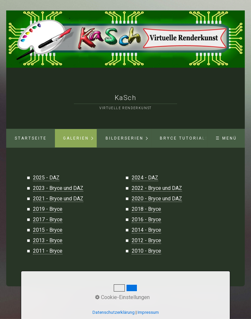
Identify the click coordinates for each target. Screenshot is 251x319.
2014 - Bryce (146, 230)
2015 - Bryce (47, 230)
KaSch (126, 98)
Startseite (31, 138)
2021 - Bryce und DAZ (58, 198)
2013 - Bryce (47, 240)
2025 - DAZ (46, 178)
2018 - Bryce (146, 209)
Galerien (76, 138)
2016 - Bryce (146, 219)
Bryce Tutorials (184, 138)
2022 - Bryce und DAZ (157, 188)
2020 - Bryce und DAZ (157, 198)
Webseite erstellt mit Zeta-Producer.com (128, 302)
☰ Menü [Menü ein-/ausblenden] (226, 138)
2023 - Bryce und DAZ (58, 188)
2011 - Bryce (47, 251)
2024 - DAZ (145, 178)
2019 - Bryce (47, 209)
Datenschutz (123, 299)
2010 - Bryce (146, 251)
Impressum (146, 299)
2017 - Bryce (47, 219)
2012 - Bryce (146, 240)
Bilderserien (124, 138)
